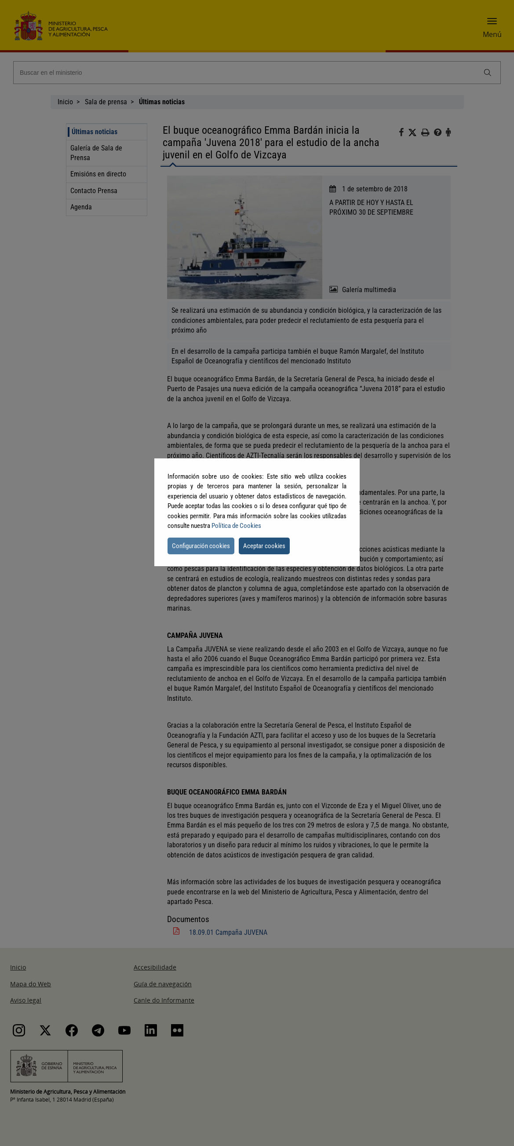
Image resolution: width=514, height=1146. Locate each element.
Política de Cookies (236, 526)
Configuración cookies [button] (201, 546)
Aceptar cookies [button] (264, 546)
